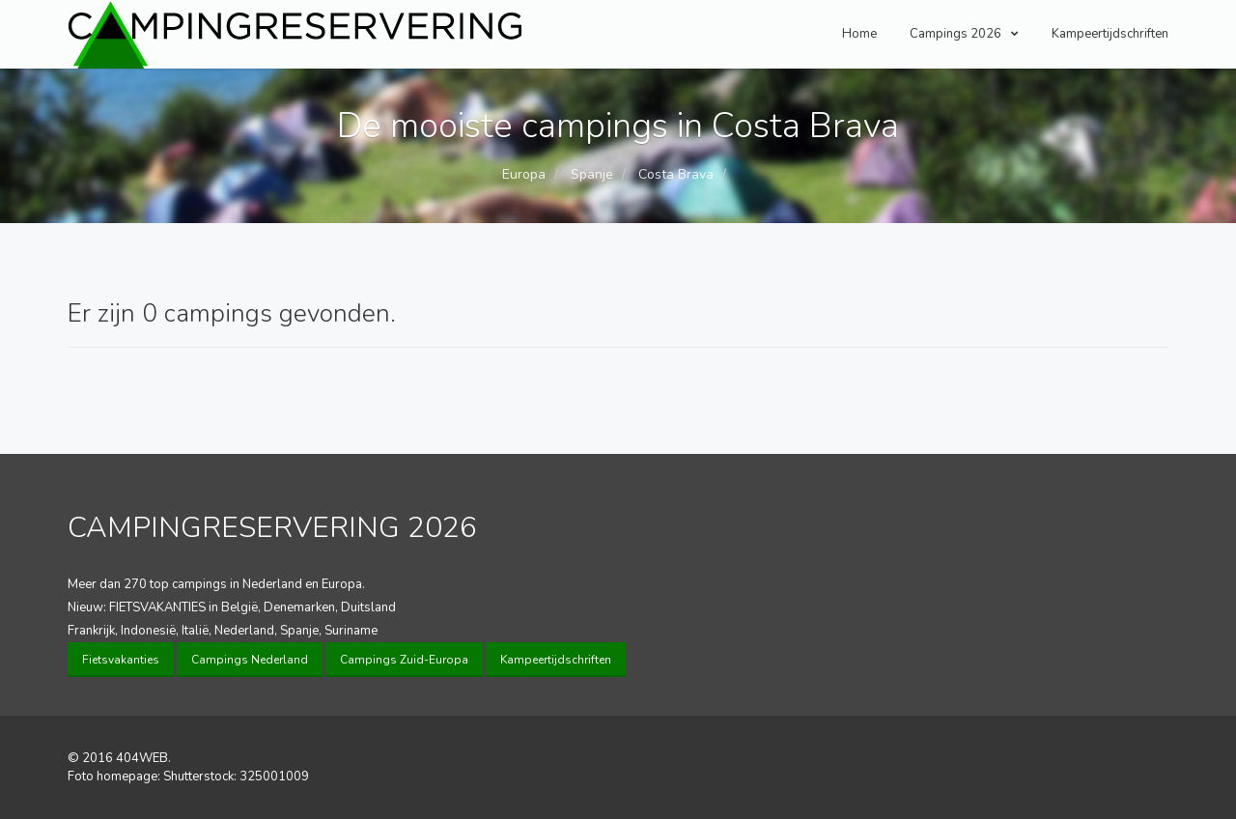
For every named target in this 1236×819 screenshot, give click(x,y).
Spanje (590, 174)
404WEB (142, 758)
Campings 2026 (964, 33)
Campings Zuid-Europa (404, 659)
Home (859, 33)
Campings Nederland (249, 659)
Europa (524, 174)
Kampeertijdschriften (1110, 33)
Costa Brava (674, 174)
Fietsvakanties (120, 659)
